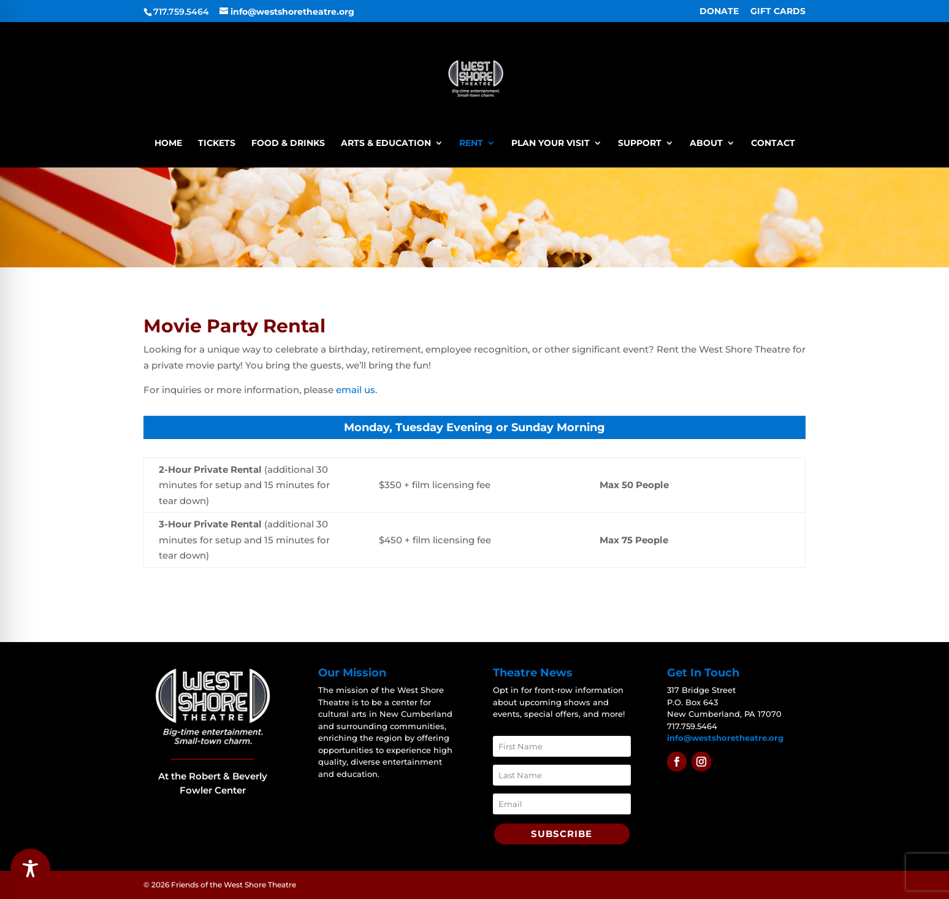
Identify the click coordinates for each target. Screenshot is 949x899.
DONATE (719, 12)
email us (355, 390)
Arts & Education (386, 143)
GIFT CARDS (778, 12)
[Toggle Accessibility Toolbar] (30, 868)
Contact (773, 143)
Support (639, 143)
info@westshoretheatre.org (725, 738)
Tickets (216, 143)
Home (168, 143)
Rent (471, 143)
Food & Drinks (288, 143)
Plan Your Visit (550, 143)
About (706, 143)
